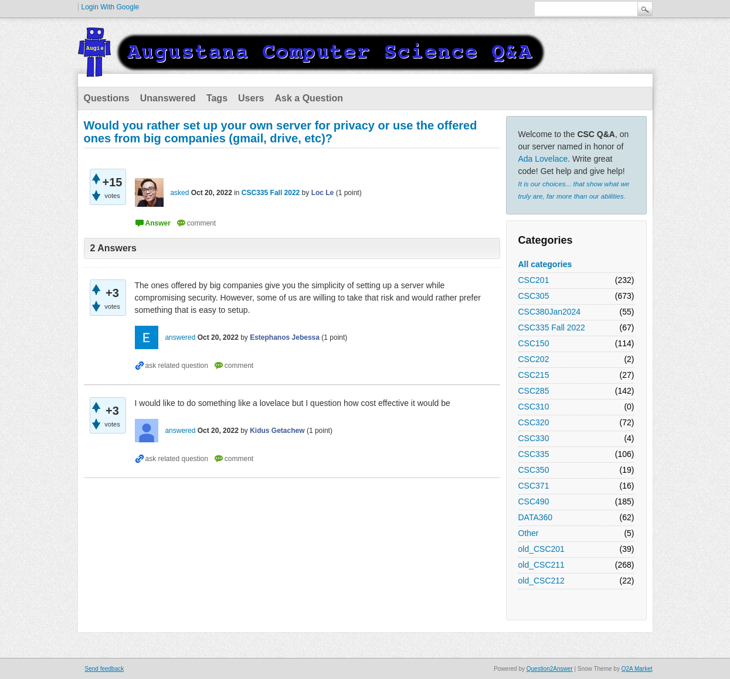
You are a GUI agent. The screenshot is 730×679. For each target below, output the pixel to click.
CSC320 (533, 422)
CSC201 (533, 280)
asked (179, 193)
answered (180, 337)
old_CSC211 (541, 564)
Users (251, 98)
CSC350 (533, 470)
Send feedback (104, 669)
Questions (107, 98)
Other (528, 533)
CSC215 (533, 375)
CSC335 (533, 454)
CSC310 (533, 406)
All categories (545, 264)
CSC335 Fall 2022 (551, 327)
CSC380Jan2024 (549, 311)
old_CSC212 (541, 580)
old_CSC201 (541, 549)
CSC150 (533, 343)
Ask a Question (309, 98)
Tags (217, 98)
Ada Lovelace (543, 158)
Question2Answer (550, 669)
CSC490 (533, 501)
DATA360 (535, 517)
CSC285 (533, 390)
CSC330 (533, 438)
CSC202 (533, 359)
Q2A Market (637, 669)
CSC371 (533, 485)
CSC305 (533, 296)
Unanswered (168, 98)
